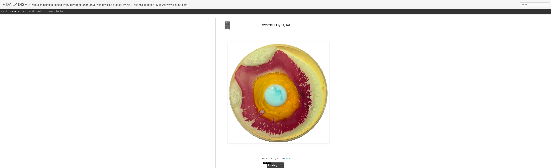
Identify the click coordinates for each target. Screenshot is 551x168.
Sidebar (40, 11)
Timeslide (59, 11)
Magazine (22, 11)
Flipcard (13, 11)
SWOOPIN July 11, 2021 (276, 24)
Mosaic (32, 11)
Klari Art (287, 158)
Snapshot (49, 11)
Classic (4, 11)
